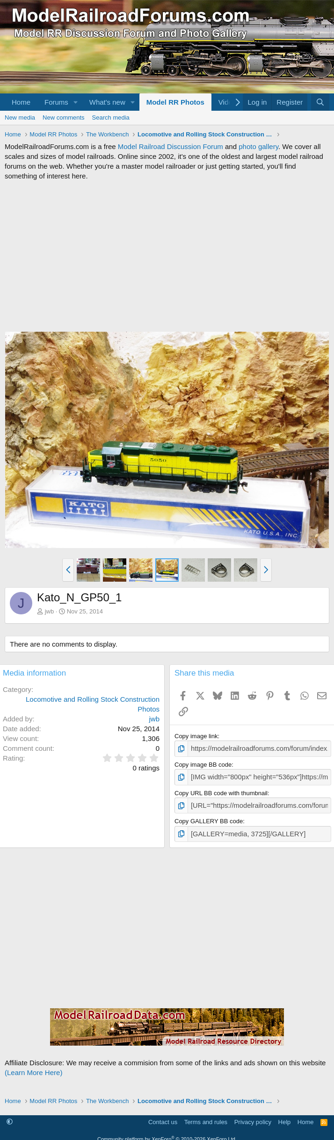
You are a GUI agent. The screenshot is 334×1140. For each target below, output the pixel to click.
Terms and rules (205, 1117)
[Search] (320, 102)
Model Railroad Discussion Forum (170, 146)
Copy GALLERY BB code (208, 817)
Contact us (162, 1117)
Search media (111, 117)
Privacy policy (252, 1117)
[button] (75, 102)
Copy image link (196, 736)
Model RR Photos (175, 102)
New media (20, 117)
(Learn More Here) (33, 1068)
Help (284, 1117)
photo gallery (258, 146)
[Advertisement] (167, 256)
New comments (64, 117)
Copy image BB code (203, 763)
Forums (56, 102)
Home (21, 102)
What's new (107, 102)
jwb (49, 611)
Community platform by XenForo (167, 1134)
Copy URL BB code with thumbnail (221, 790)
